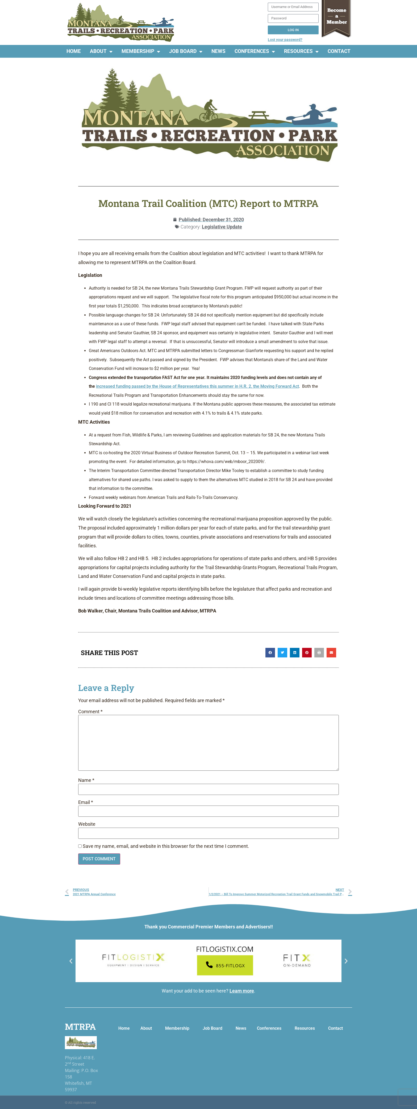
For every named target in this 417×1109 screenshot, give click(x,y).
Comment (90, 712)
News (218, 51)
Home (73, 51)
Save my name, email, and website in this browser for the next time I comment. (166, 846)
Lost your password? (285, 39)
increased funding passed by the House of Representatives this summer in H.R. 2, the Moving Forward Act (197, 386)
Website (86, 824)
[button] (270, 652)
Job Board (185, 51)
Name (86, 780)
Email (85, 802)
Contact (339, 51)
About (101, 51)
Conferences (255, 51)
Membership (141, 51)
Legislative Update (222, 227)
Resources (301, 51)
